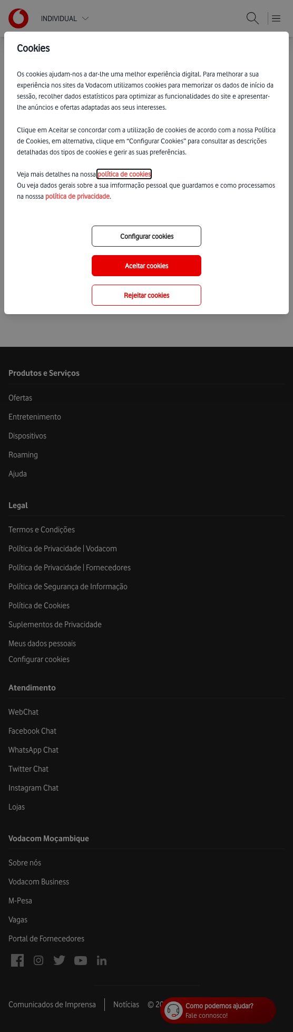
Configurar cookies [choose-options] (146, 236)
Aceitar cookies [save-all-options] (146, 265)
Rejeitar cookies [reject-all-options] (146, 295)
